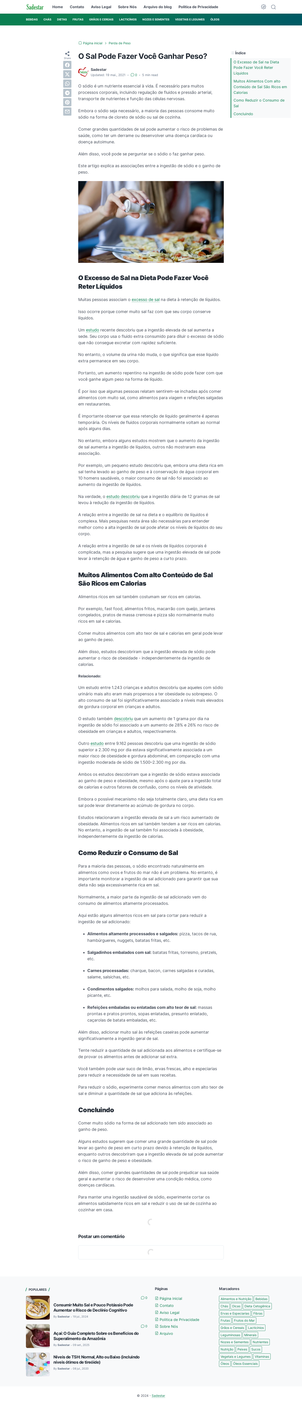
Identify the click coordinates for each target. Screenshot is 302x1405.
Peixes (242, 1349)
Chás (224, 1306)
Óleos (225, 1363)
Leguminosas (230, 1335)
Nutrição (227, 1349)
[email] (67, 111)
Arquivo (164, 1333)
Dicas (236, 1306)
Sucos (255, 1349)
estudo (92, 330)
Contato (77, 7)
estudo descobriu (123, 496)
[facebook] (67, 65)
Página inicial (168, 1298)
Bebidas (261, 1299)
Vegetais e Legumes (236, 1356)
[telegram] (67, 93)
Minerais (250, 1335)
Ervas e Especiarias (235, 1313)
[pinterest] (67, 102)
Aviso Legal (101, 7)
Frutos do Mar (244, 1320)
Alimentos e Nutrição (236, 1299)
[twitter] (67, 74)
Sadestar (158, 1396)
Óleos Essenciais (245, 1363)
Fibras (257, 1313)
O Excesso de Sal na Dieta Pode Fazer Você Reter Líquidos (256, 68)
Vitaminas (262, 1356)
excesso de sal (146, 299)
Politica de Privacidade (198, 7)
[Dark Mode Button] (263, 7)
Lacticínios (256, 1328)
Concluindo (243, 114)
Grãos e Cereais (232, 1328)
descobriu (123, 718)
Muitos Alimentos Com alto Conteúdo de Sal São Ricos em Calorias (260, 87)
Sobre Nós (127, 7)
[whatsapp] (67, 84)
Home (57, 7)
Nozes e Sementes (235, 1342)
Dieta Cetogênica (257, 1306)
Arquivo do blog (157, 7)
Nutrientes (260, 1342)
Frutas (225, 1320)
